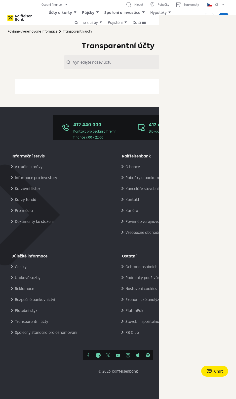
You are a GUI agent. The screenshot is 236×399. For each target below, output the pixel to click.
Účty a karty (64, 17)
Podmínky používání (143, 277)
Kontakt (132, 199)
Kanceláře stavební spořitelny (151, 188)
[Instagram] (128, 355)
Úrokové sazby (27, 277)
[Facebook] (88, 355)
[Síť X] (108, 355)
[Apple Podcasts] (138, 355)
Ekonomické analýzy (143, 299)
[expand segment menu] (54, 4)
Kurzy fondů (25, 199)
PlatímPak (134, 310)
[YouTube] (118, 355)
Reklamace (24, 288)
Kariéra (131, 210)
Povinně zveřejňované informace (154, 221)
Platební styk (26, 310)
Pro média (24, 210)
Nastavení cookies (141, 288)
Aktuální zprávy (28, 166)
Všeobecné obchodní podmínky (152, 232)
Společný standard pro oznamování (46, 332)
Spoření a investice (126, 17)
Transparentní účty (31, 321)
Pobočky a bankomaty (145, 177)
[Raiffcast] (148, 355)
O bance (132, 166)
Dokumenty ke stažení (34, 221)
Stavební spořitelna (142, 321)
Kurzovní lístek (27, 188)
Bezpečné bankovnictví (35, 299)
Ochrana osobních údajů (146, 266)
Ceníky (21, 266)
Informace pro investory (36, 177)
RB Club (132, 332)
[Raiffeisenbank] (19, 17)
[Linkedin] (98, 355)
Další (158, 17)
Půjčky (92, 17)
